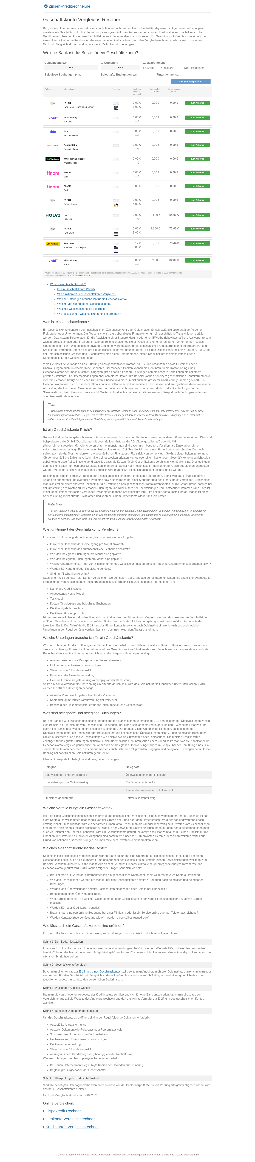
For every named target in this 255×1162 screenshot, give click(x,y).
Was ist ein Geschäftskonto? (68, 284)
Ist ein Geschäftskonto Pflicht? (76, 289)
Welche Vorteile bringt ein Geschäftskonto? (84, 303)
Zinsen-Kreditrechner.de (67, 6)
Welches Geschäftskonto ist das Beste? (82, 308)
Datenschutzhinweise (81, 275)
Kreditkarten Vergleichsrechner (71, 1127)
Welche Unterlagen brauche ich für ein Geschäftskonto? (92, 299)
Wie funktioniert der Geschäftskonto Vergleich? (86, 294)
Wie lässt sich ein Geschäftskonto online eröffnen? (89, 313)
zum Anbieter (197, 103)
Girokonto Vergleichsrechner (69, 1119)
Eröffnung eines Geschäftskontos (100, 971)
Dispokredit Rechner (62, 1111)
